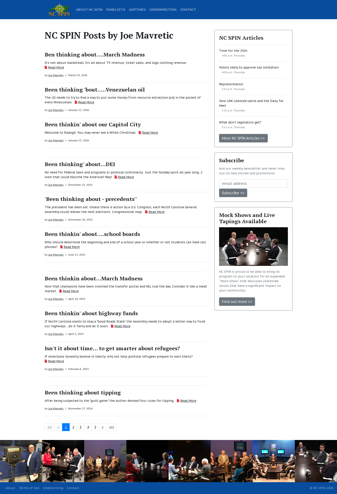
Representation (231, 84)
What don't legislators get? (240, 122)
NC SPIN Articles (241, 37)
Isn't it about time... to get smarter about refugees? (112, 348)
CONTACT (188, 9)
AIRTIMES (137, 9)
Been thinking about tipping (83, 392)
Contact (73, 488)
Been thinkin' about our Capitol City (93, 124)
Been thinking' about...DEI (80, 164)
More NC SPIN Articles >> (243, 138)
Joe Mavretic (56, 75)
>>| (111, 427)
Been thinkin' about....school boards (92, 234)
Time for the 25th (233, 51)
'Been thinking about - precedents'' (91, 198)
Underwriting (53, 488)
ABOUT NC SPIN (89, 9)
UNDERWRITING (163, 9)
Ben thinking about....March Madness (95, 54)
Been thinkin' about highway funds (91, 313)
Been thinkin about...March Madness (93, 278)
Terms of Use (29, 488)
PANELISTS (115, 9)
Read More (56, 67)
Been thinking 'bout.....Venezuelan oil (95, 89)
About (10, 488)
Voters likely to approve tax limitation (249, 67)
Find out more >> (237, 301)
